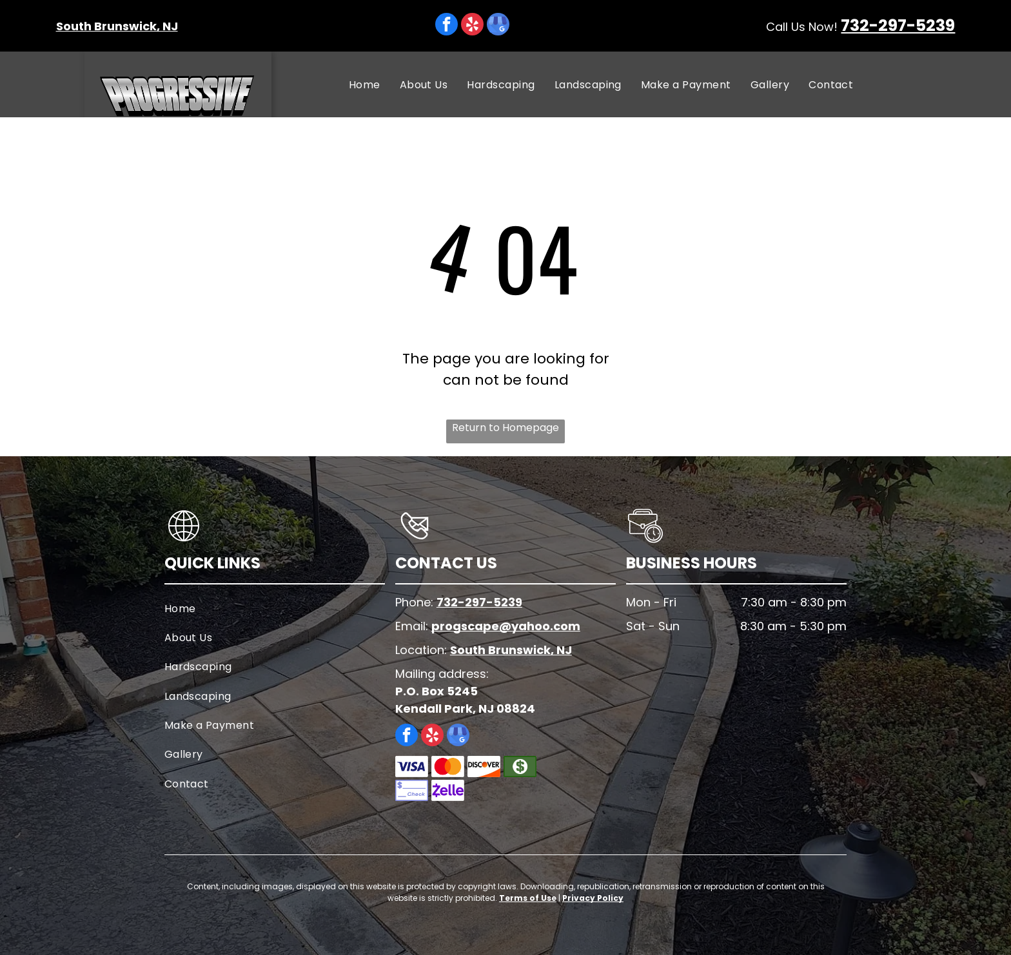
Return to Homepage (505, 427)
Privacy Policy (592, 897)
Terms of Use (527, 897)
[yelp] (472, 26)
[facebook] (446, 26)
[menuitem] (364, 84)
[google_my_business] (498, 26)
